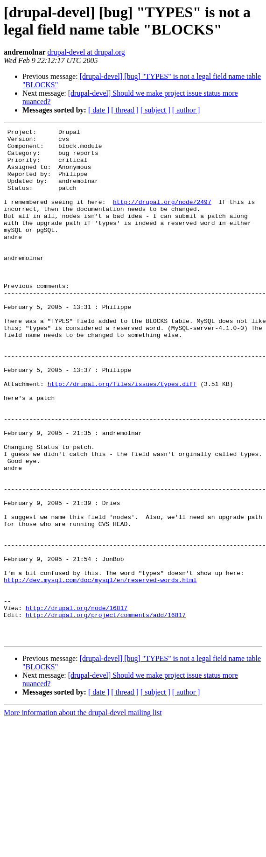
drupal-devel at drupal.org (86, 52)
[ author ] (186, 110)
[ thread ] (125, 110)
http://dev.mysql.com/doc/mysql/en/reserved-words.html (100, 671)
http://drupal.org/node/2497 (162, 217)
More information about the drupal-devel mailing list (83, 815)
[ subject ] (155, 110)
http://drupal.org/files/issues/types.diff (122, 435)
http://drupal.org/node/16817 (76, 704)
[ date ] (98, 110)
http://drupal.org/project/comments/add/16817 (106, 713)
